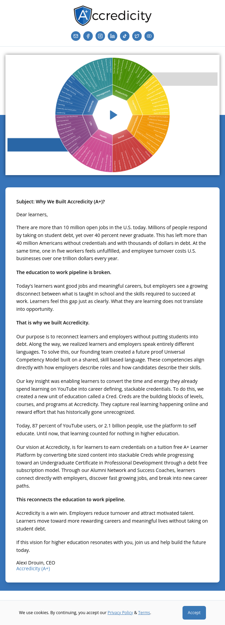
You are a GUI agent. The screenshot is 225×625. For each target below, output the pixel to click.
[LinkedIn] (112, 36)
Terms (144, 612)
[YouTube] (149, 36)
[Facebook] (88, 36)
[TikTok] (124, 36)
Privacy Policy (120, 612)
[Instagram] (100, 36)
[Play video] (112, 115)
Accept (194, 612)
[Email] (76, 36)
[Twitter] (137, 36)
